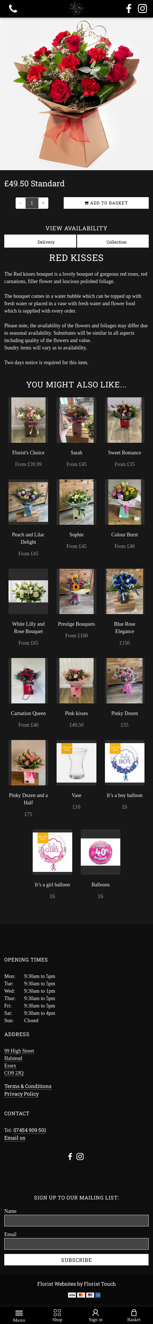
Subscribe (76, 1259)
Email (10, 1234)
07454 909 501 (29, 1130)
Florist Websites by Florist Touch (76, 1283)
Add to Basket (106, 203)
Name (10, 1211)
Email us (14, 1137)
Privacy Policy (21, 1093)
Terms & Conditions (27, 1086)
